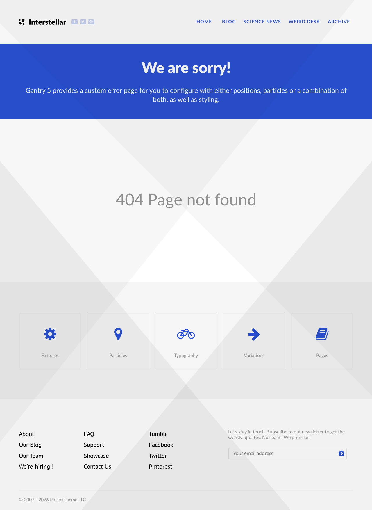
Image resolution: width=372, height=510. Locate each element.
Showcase (96, 456)
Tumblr (158, 434)
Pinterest (160, 467)
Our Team (31, 456)
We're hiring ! (36, 467)
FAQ (89, 434)
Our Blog (30, 445)
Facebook (161, 445)
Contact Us (97, 467)
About (26, 434)
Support (94, 445)
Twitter (158, 456)
